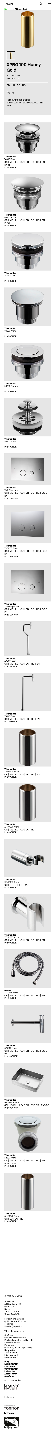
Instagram (9, 1397)
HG (24, 85)
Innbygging (9, 1371)
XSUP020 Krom (11, 882)
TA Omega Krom (11, 606)
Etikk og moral (11, 1355)
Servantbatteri (11, 1369)
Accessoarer (10, 1374)
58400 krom (10, 441)
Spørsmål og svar (12, 1342)
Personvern (9, 1345)
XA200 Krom (10, 661)
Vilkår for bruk (10, 1352)
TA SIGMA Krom (11, 490)
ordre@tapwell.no (14, 1326)
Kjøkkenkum (10, 1366)
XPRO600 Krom (11, 827)
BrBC (7, 165)
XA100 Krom (9, 716)
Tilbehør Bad (21, 9)
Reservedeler (10, 1357)
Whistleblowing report (14, 1331)
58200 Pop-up (11, 386)
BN (43, 162)
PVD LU (14, 1105)
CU (22, 162)
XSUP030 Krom (11, 937)
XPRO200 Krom (11, 771)
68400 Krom (10, 217)
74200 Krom (9, 275)
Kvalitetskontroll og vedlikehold (18, 1340)
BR (27, 162)
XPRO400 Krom (11, 1216)
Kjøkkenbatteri (11, 1364)
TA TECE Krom (10, 548)
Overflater (9, 1376)
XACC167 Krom (11, 1048)
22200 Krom (10, 1158)
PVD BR (35, 1105)
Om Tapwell (9, 1335)
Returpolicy (9, 1350)
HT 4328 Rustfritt (12, 1102)
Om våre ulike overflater (15, 1337)
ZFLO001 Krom (11, 993)
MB (11, 162)
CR (8, 85)
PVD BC (45, 1105)
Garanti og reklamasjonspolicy (18, 1347)
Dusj (6, 1361)
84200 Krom (10, 331)
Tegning (10, 92)
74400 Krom (9, 159)
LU (13, 85)
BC (18, 85)
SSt (6, 1105)
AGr (14, 1163)
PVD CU (25, 1105)
